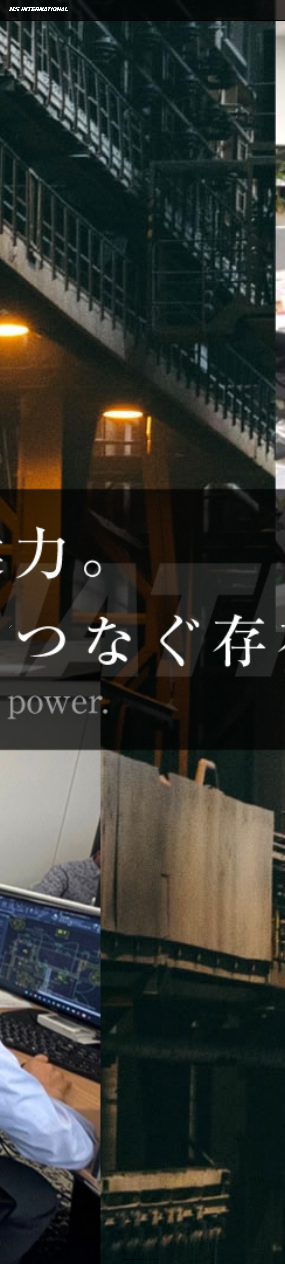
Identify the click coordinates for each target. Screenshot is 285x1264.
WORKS (221, 10)
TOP (146, 10)
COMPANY (192, 10)
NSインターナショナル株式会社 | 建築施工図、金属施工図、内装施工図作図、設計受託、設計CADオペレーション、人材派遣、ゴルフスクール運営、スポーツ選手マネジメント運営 (35, 7)
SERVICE (167, 10)
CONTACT (272, 10)
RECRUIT (248, 10)
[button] (10, 628)
